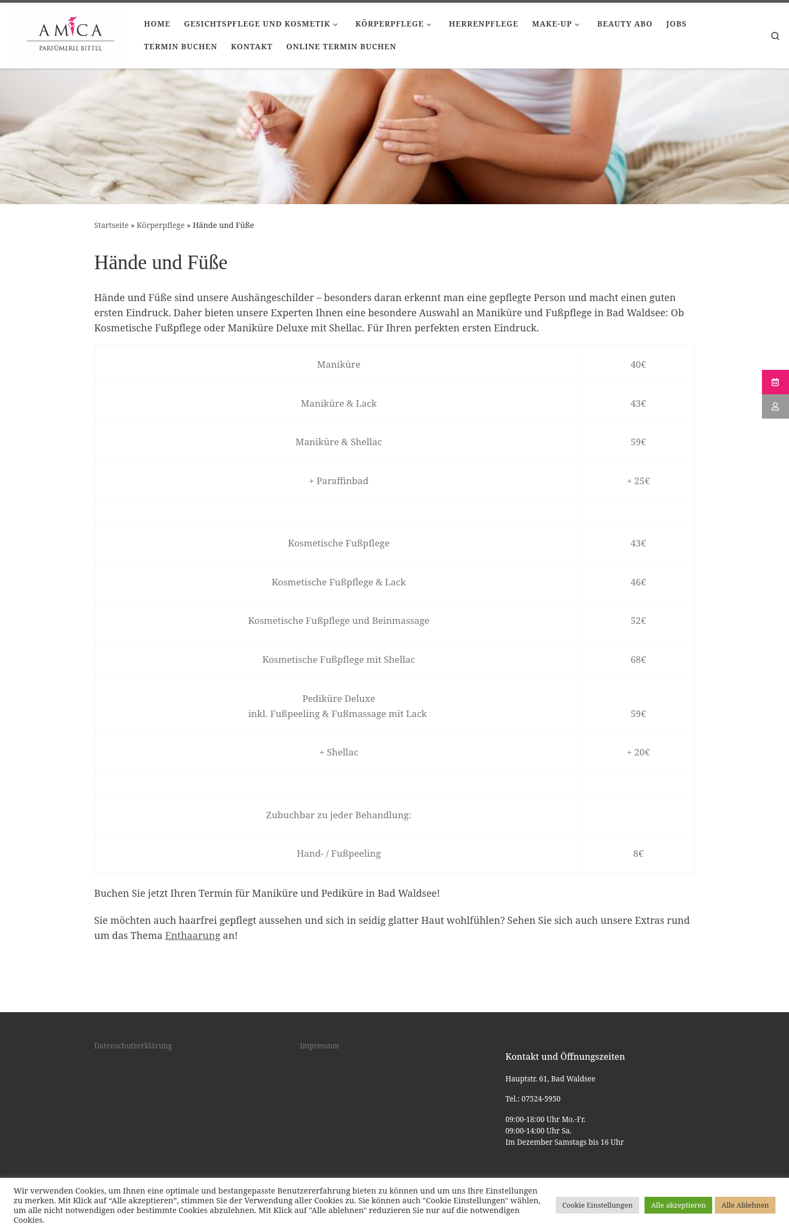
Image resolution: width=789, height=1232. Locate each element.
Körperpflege (161, 225)
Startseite (111, 225)
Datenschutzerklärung (133, 1046)
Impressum (319, 1046)
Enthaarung (192, 935)
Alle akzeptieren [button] (678, 1205)
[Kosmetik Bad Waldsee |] (68, 33)
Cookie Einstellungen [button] (597, 1205)
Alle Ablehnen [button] (745, 1205)
